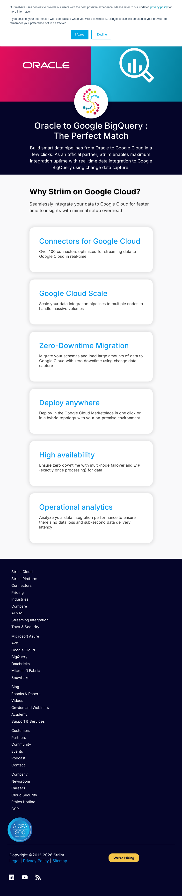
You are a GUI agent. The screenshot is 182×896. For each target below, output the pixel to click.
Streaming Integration (30, 620)
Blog (15, 686)
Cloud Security (24, 795)
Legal (14, 860)
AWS (15, 643)
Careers (18, 788)
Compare (19, 606)
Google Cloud (23, 650)
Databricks (20, 663)
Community (21, 744)
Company (19, 774)
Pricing (17, 592)
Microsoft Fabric (25, 670)
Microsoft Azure (25, 636)
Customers (20, 730)
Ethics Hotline (23, 802)
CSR (15, 809)
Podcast (18, 758)
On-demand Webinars (30, 707)
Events (17, 751)
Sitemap (59, 860)
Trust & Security (25, 626)
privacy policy (159, 7)
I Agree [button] (79, 34)
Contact (18, 765)
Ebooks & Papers (25, 693)
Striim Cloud (22, 571)
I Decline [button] (101, 34)
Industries (20, 599)
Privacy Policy (36, 860)
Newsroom (20, 781)
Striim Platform (24, 578)
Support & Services (28, 721)
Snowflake (20, 677)
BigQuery (19, 656)
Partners (18, 737)
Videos (17, 700)
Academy (19, 714)
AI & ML (17, 613)
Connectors (21, 585)
